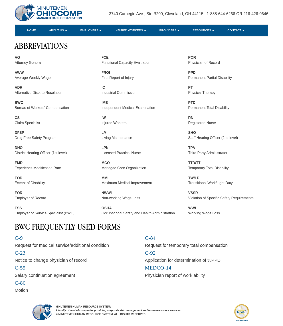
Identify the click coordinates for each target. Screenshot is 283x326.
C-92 (150, 253)
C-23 (20, 253)
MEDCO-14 (158, 268)
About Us (58, 30)
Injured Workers (130, 30)
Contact (235, 30)
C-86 (20, 283)
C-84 (150, 238)
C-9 (19, 238)
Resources (203, 30)
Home (31, 30)
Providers (169, 30)
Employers (90, 30)
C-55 (20, 268)
